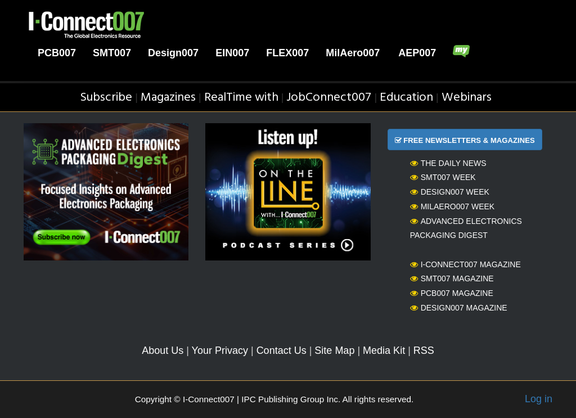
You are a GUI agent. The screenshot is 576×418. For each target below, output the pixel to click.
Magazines (168, 97)
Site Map (334, 350)
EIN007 (232, 53)
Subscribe (106, 97)
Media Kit (384, 350)
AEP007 (417, 53)
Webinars (467, 97)
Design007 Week (449, 191)
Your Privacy (220, 350)
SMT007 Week (443, 177)
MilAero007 (353, 53)
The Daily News (448, 163)
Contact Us (281, 350)
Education (406, 97)
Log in (538, 398)
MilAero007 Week (452, 206)
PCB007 (57, 53)
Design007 (173, 53)
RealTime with (241, 97)
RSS (423, 350)
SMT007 (112, 53)
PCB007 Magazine (451, 293)
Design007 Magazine (458, 307)
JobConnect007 (328, 97)
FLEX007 (287, 53)
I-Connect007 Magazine (465, 264)
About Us (162, 350)
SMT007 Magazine (452, 278)
